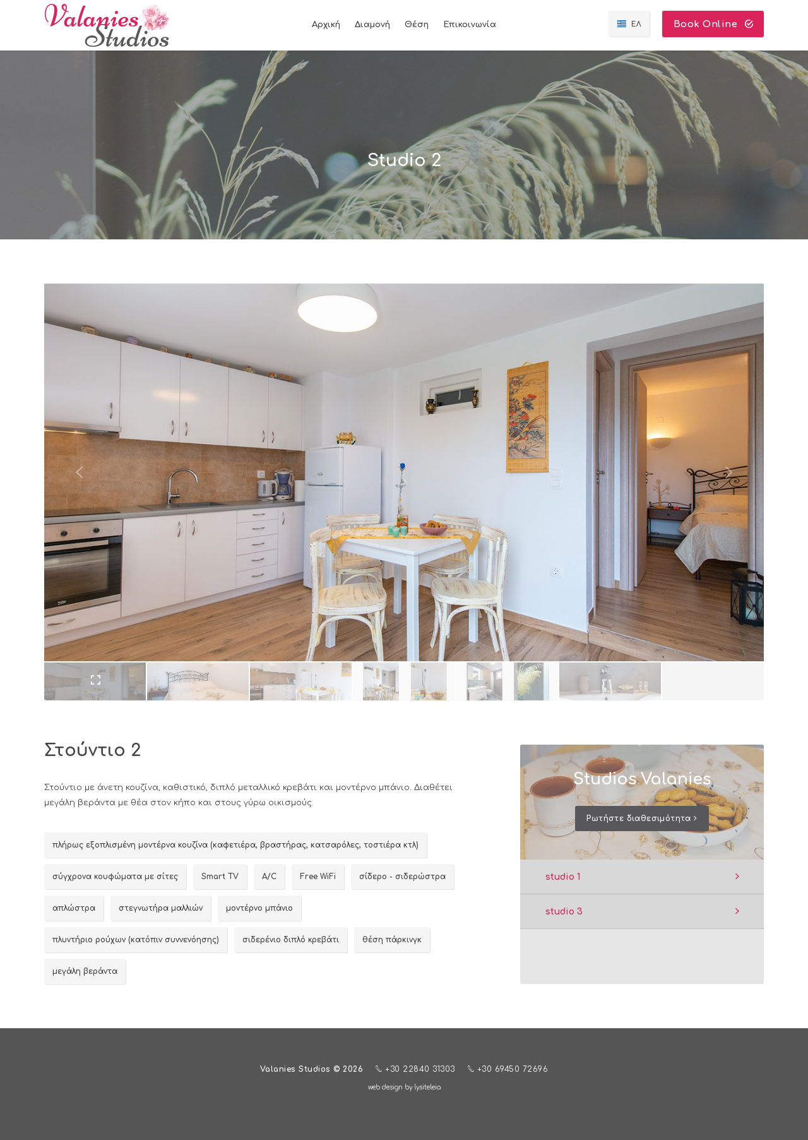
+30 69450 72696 (508, 1069)
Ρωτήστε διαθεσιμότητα (641, 818)
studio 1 (562, 877)
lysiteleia (427, 1087)
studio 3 (564, 911)
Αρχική (326, 24)
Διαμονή (372, 24)
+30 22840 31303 (415, 1069)
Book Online (714, 24)
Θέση (417, 24)
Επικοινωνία (469, 24)
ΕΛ (636, 24)
